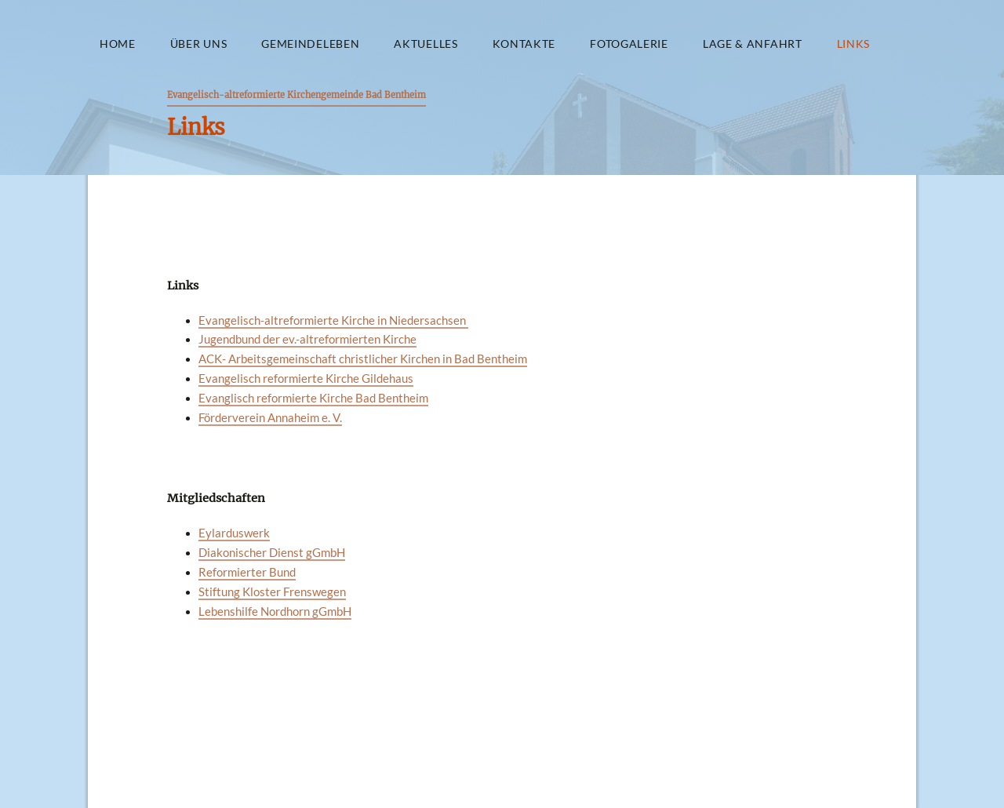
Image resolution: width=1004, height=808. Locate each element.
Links (853, 43)
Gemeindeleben (310, 43)
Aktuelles (425, 43)
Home (118, 43)
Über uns (198, 43)
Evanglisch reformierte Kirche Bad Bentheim (313, 398)
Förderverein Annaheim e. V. (270, 417)
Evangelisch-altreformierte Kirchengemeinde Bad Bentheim (296, 94)
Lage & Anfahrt (752, 43)
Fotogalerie (629, 43)
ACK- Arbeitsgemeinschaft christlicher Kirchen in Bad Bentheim (362, 359)
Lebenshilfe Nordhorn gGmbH (274, 611)
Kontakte (524, 43)
